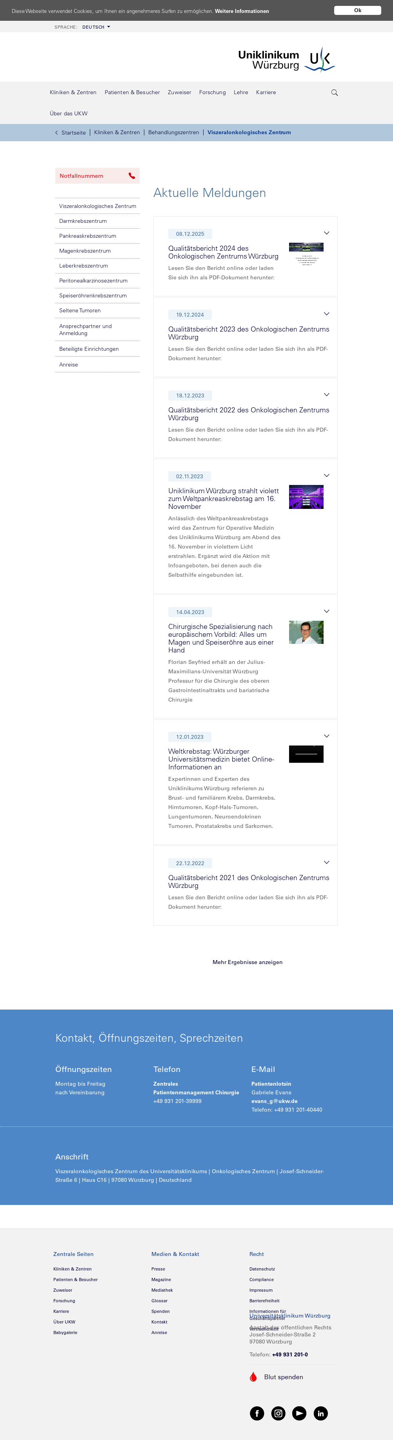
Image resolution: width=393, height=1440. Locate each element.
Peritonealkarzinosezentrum (93, 280)
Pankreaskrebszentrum (87, 235)
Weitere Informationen (271, 11)
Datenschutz (262, 1269)
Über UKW (64, 1322)
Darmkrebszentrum (83, 220)
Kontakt (159, 1322)
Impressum (261, 1290)
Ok (358, 10)
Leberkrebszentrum (83, 265)
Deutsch (80, 27)
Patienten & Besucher (75, 1279)
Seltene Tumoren (80, 310)
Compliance (261, 1279)
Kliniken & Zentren (117, 132)
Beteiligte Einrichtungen (89, 348)
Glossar (159, 1300)
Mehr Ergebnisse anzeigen (248, 962)
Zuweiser (62, 1290)
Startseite (70, 132)
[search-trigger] (335, 92)
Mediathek (162, 1290)
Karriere (61, 1311)
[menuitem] (81, 26)
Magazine (161, 1279)
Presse (158, 1269)
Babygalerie (65, 1332)
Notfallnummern (97, 175)
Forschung (64, 1300)
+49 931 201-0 (290, 1354)
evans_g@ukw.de (274, 1101)
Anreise (68, 364)
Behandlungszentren (173, 132)
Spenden (160, 1311)
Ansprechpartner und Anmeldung (85, 330)
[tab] (248, 258)
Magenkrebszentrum (85, 250)
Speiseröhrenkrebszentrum (93, 295)
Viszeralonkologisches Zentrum (249, 132)
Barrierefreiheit (264, 1300)
